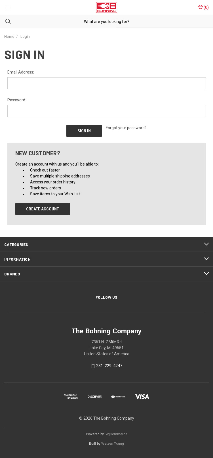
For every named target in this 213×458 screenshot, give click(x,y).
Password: (16, 100)
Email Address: (20, 72)
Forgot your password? (126, 128)
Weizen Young (112, 444)
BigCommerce (116, 434)
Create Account (42, 209)
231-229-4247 (109, 366)
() (203, 7)
